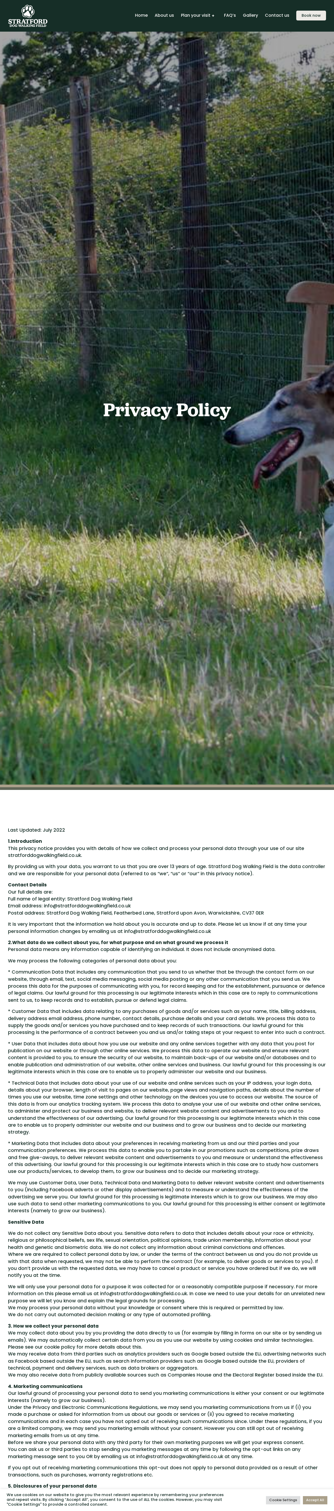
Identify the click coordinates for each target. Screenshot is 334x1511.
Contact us (277, 16)
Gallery (250, 16)
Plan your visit (195, 16)
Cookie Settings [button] (283, 1500)
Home (141, 16)
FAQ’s (230, 16)
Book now (311, 16)
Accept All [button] (315, 1500)
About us (164, 16)
